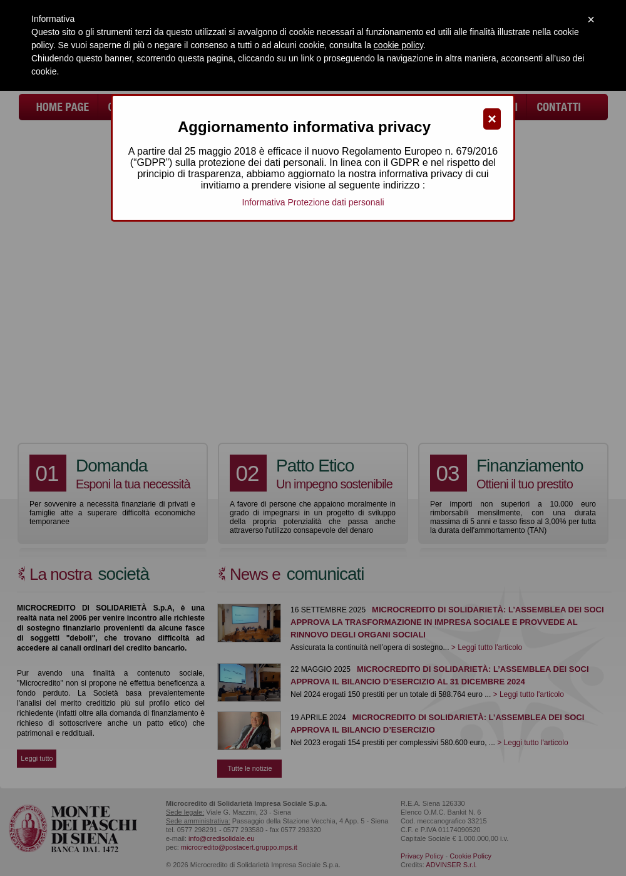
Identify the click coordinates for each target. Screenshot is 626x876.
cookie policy (398, 45)
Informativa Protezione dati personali (313, 202)
